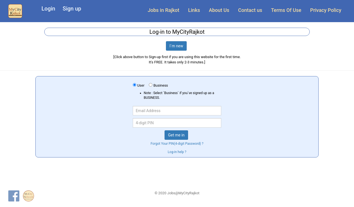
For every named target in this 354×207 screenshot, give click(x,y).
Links (194, 10)
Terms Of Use (286, 10)
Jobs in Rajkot (163, 10)
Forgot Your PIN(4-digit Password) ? (177, 144)
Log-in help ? (177, 152)
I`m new (176, 46)
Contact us (250, 10)
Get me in (176, 135)
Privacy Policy (325, 10)
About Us (219, 10)
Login (48, 8)
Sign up (72, 8)
